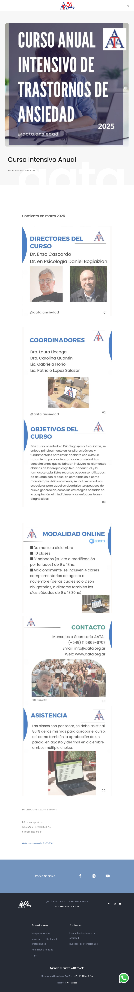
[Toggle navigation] (6, 6)
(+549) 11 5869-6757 (82, 976)
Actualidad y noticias (42, 949)
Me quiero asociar (41, 933)
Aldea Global (72, 983)
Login (34, 955)
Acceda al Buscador (67, 906)
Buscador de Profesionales (83, 943)
